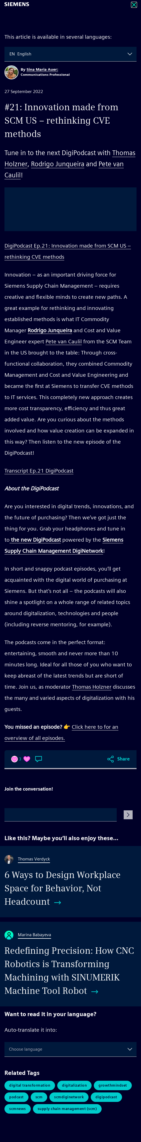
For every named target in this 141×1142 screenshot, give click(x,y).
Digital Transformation (29, 1085)
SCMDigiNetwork (69, 1097)
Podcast (16, 1097)
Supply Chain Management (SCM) (67, 1109)
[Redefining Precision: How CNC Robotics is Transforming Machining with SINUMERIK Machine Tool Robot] (70, 964)
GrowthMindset (113, 1085)
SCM (39, 1097)
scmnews (17, 1109)
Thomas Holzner (91, 686)
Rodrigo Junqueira (57, 164)
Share (123, 759)
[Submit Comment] (128, 814)
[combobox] (10, 54)
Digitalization (74, 1085)
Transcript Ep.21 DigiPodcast (38, 470)
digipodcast (106, 1097)
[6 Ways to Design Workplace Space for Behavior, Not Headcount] (70, 881)
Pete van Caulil (64, 341)
